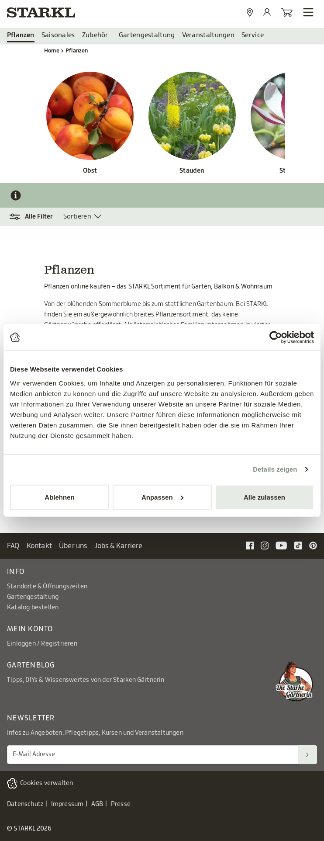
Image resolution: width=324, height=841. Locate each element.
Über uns (73, 546)
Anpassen (162, 496)
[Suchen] (307, 754)
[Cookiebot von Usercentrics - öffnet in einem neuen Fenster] (276, 337)
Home (51, 51)
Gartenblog (31, 665)
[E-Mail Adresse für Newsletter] (152, 754)
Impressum (67, 804)
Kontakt (39, 546)
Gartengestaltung (147, 35)
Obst (90, 170)
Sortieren (77, 216)
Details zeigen (275, 469)
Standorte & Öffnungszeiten (47, 586)
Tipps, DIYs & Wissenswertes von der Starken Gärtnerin (86, 680)
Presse (121, 804)
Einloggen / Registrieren (42, 643)
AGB (97, 804)
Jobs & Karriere (118, 546)
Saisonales (58, 35)
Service (252, 35)
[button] (35, 216)
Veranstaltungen (208, 35)
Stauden (191, 170)
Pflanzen (20, 35)
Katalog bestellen (33, 607)
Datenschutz (25, 804)
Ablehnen (59, 496)
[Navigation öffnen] (308, 12)
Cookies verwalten (46, 783)
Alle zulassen (264, 496)
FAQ (13, 546)
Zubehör (95, 35)
